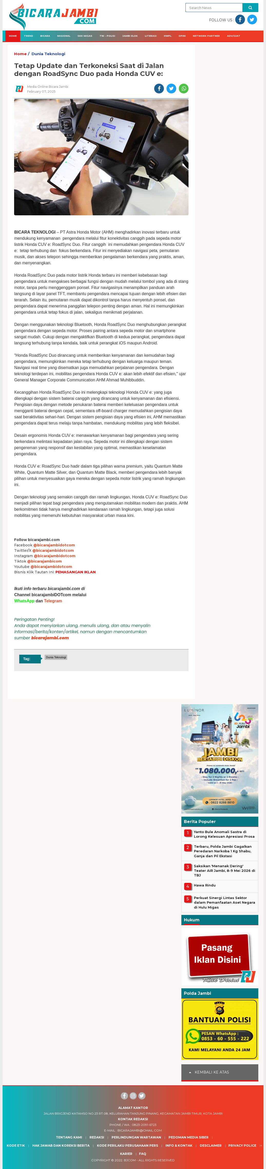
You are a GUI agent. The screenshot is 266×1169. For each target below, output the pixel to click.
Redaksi (97, 1137)
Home (13, 35)
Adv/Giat (233, 35)
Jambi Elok (130, 35)
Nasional (63, 35)
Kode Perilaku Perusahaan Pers (127, 1145)
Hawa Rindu (205, 885)
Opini (182, 35)
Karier (126, 1154)
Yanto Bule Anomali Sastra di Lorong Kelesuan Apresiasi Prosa (224, 834)
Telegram (53, 601)
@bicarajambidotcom (54, 545)
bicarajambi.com (50, 638)
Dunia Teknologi (48, 53)
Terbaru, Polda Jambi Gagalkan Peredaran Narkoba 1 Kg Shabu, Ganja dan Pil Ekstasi (223, 851)
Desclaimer (211, 1145)
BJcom (130, 1160)
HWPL (167, 35)
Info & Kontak (178, 1145)
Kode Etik (16, 1145)
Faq (142, 1154)
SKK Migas (84, 35)
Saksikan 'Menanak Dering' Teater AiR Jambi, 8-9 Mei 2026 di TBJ (224, 870)
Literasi (151, 35)
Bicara (45, 35)
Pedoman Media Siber (189, 1137)
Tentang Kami (69, 1137)
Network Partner (206, 35)
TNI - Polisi (107, 35)
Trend (28, 35)
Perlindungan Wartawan (136, 1137)
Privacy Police (242, 1145)
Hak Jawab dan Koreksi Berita (61, 1145)
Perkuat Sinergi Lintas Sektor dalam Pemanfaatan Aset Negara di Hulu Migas (224, 902)
